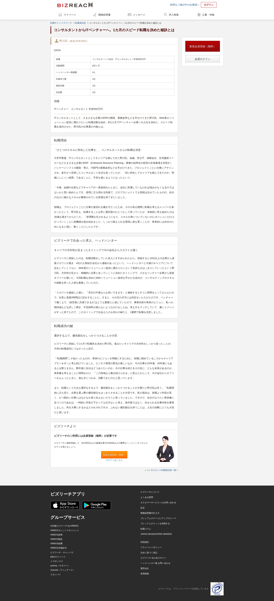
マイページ (70, 14)
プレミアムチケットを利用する (155, 523)
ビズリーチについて (149, 492)
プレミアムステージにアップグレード (158, 518)
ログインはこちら (114, 460)
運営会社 (144, 568)
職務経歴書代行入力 (149, 513)
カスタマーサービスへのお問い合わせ (158, 502)
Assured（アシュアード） (62, 570)
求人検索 (174, 14)
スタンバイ (55, 574)
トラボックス (56, 561)
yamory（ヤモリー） (60, 565)
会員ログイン (202, 58)
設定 (142, 508)
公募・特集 (208, 14)
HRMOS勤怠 (56, 539)
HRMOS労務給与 (58, 548)
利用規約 (144, 542)
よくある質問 (146, 497)
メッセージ (139, 14)
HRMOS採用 (56, 535)
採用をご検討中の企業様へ (184, 4)
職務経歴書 (104, 14)
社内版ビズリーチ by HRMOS (64, 526)
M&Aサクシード (57, 557)
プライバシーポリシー (150, 547)
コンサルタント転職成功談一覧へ (162, 470)
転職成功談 (80, 23)
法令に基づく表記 (148, 552)
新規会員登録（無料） (114, 455)
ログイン (209, 4)
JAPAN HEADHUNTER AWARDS (156, 534)
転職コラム (145, 529)
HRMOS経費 (56, 543)
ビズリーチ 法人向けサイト (153, 558)
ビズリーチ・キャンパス (61, 552)
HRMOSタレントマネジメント (64, 530)
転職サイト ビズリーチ (61, 23)
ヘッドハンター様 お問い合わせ (155, 563)
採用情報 (144, 573)
